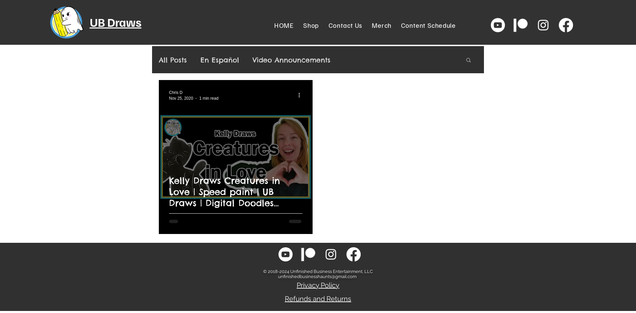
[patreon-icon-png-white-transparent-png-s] (520, 25)
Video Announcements (292, 60)
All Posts (173, 60)
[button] (468, 60)
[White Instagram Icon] (543, 25)
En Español (219, 60)
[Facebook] (566, 25)
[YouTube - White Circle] (498, 25)
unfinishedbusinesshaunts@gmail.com (317, 276)
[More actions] (301, 95)
